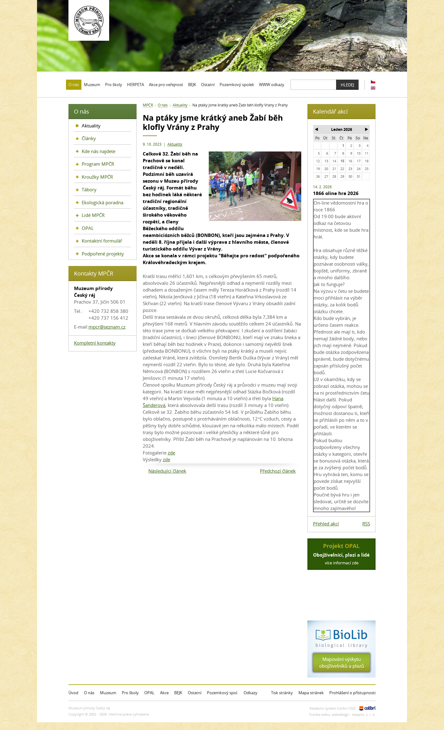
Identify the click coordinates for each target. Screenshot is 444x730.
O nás (163, 105)
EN (373, 88)
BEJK (178, 692)
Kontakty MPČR (93, 273)
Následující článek (167, 471)
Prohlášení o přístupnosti (352, 692)
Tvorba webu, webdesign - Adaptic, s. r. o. (342, 714)
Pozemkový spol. (222, 692)
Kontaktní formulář (102, 241)
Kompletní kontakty (95, 343)
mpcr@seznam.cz (106, 327)
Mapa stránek (311, 692)
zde (171, 453)
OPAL (88, 228)
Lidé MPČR (93, 215)
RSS (366, 524)
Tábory (89, 189)
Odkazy (250, 692)
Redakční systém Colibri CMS (333, 708)
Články (89, 138)
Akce (164, 692)
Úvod (73, 692)
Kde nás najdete (98, 151)
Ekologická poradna (102, 202)
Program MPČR (98, 164)
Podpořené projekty (103, 254)
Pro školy (130, 692)
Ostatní (194, 692)
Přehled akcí (326, 524)
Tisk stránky (282, 692)
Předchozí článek (278, 471)
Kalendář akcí (330, 111)
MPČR (148, 105)
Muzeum (108, 692)
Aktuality (174, 144)
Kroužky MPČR (97, 177)
